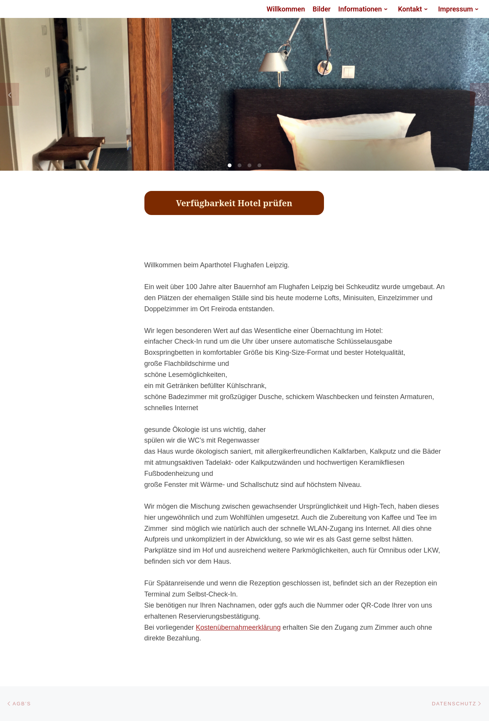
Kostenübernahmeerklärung (238, 627)
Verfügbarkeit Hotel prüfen (234, 203)
